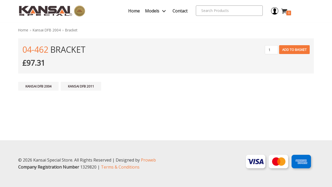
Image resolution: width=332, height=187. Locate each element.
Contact (180, 11)
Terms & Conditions (120, 167)
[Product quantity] (271, 49)
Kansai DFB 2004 (47, 30)
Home (134, 11)
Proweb (148, 160)
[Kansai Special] (52, 11)
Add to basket (294, 49)
